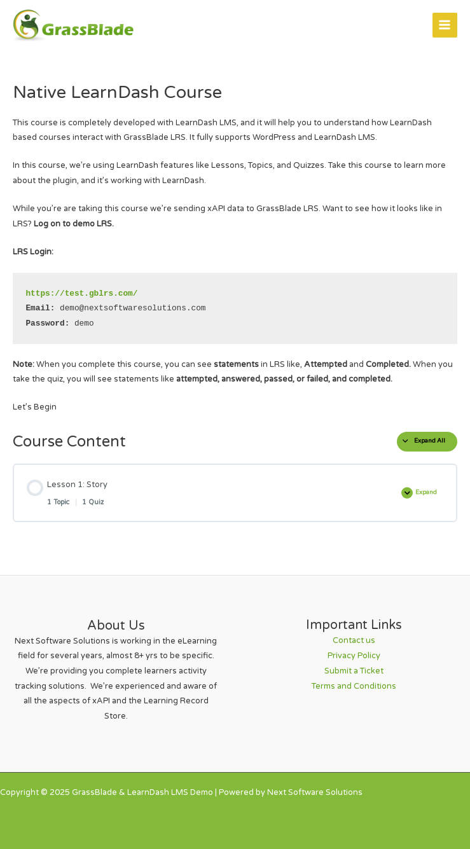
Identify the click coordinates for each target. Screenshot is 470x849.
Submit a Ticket (354, 671)
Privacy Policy (354, 656)
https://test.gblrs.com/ (81, 293)
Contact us (354, 640)
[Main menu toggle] (444, 25)
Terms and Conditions (354, 686)
